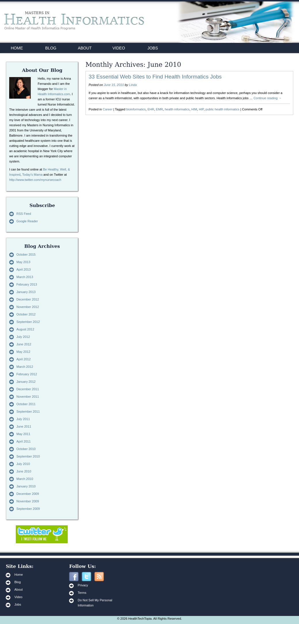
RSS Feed (23, 213)
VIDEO (119, 48)
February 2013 (26, 284)
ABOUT (85, 48)
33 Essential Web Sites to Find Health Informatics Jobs (155, 77)
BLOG (50, 48)
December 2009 (27, 493)
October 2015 (26, 254)
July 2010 (23, 464)
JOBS (152, 48)
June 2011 (23, 426)
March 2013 (24, 277)
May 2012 (23, 351)
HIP (201, 109)
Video (18, 597)
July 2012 (23, 336)
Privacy (83, 585)
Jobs (17, 604)
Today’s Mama (32, 174)
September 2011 (28, 411)
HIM (194, 109)
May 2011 (23, 434)
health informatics (177, 109)
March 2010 (24, 479)
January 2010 (26, 486)
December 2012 (27, 299)
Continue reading (268, 98)
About (18, 589)
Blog (17, 582)
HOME (17, 48)
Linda (133, 85)
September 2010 (28, 456)
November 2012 (27, 307)
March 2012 (24, 366)
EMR (159, 109)
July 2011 (23, 419)
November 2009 (27, 501)
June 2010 (23, 471)
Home (18, 574)
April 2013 (23, 269)
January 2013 (26, 292)
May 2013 (23, 262)
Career (108, 109)
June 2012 (23, 344)
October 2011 (26, 404)
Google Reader (27, 221)
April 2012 (23, 359)
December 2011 (27, 389)
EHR (150, 109)
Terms (82, 592)
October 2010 (26, 449)
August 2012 (25, 329)
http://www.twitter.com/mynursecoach (35, 179)
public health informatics (222, 109)
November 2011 (27, 396)
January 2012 (26, 381)
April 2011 (23, 441)
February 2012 (26, 374)
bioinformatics (136, 109)
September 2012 (28, 322)
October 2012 (26, 314)
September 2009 (28, 508)
